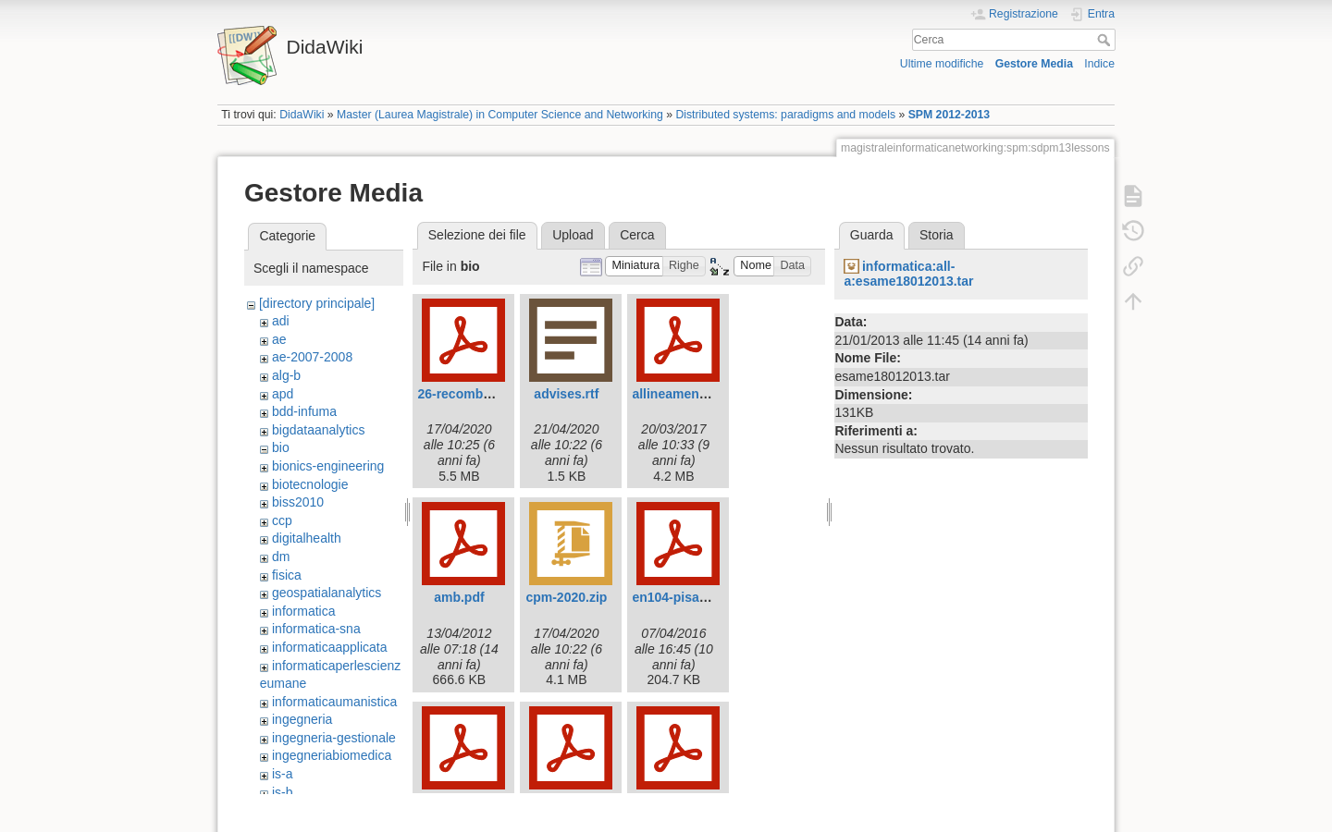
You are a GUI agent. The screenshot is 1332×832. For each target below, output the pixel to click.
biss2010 (298, 502)
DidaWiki (301, 114)
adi (281, 320)
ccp (282, 520)
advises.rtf (566, 393)
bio (281, 447)
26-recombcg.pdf (469, 393)
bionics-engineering (328, 466)
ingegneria (302, 719)
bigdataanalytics (318, 429)
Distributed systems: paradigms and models (785, 114)
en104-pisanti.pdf (685, 597)
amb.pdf (459, 597)
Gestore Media (1034, 63)
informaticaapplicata (330, 647)
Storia (936, 234)
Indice (1099, 63)
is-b (282, 792)
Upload (572, 234)
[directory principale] (317, 303)
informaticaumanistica (334, 701)
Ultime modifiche (942, 63)
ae (279, 339)
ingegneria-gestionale (334, 737)
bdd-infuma (304, 411)
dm (281, 556)
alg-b (286, 375)
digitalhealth (306, 538)
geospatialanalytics (326, 592)
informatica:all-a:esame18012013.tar (908, 274)
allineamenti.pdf (681, 393)
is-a (282, 773)
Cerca (1106, 39)
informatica (303, 611)
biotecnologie (310, 484)
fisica (287, 575)
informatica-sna (316, 628)
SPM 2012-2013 (949, 114)
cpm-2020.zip (566, 597)
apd (282, 393)
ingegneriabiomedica (331, 755)
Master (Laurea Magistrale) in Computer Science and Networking (500, 114)
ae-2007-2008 (312, 356)
